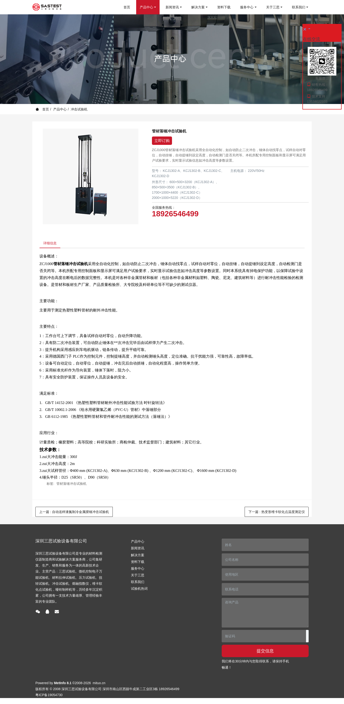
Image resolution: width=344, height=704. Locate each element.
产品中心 (60, 109)
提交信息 (265, 652)
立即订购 (162, 141)
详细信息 (51, 244)
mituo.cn (99, 684)
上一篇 (74, 513)
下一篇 (276, 513)
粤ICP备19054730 (49, 696)
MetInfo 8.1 (62, 684)
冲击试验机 (79, 109)
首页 (127, 7)
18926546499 (175, 213)
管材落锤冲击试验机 (71, 485)
